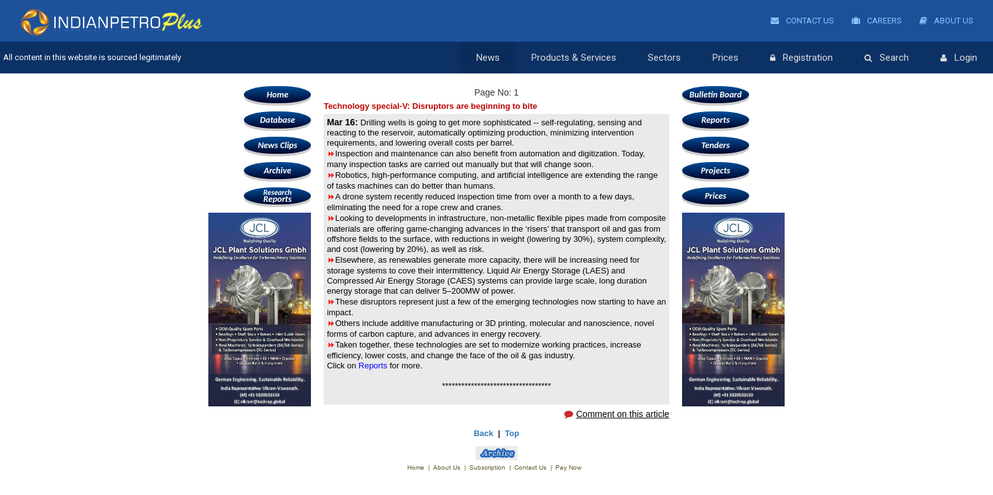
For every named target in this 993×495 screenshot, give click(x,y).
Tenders (715, 145)
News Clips (277, 145)
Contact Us (802, 20)
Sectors (664, 57)
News (488, 57)
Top (512, 433)
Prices (725, 57)
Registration (801, 58)
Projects (715, 170)
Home (277, 94)
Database (277, 120)
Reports (277, 195)
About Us (946, 20)
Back (483, 433)
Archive (277, 170)
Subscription (487, 467)
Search (886, 58)
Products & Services (573, 57)
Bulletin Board (716, 94)
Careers (877, 20)
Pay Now (568, 467)
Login (958, 58)
